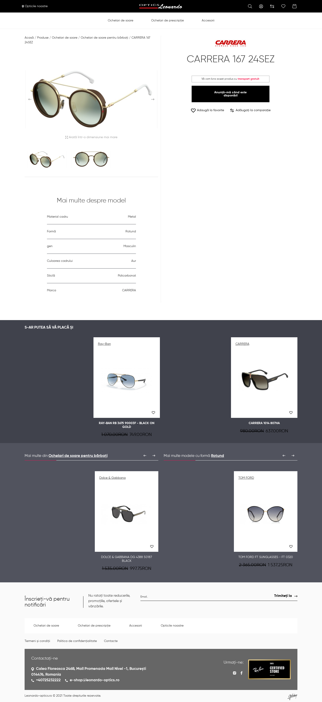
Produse (43, 37)
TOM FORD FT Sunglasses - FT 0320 (265, 557)
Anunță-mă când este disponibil (230, 94)
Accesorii (208, 20)
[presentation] (144, 455)
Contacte (111, 641)
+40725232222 (48, 680)
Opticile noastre (35, 6)
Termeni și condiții (37, 641)
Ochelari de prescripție (167, 20)
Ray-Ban (104, 344)
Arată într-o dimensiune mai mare (91, 137)
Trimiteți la (283, 596)
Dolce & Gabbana (112, 477)
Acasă (29, 37)
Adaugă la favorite (207, 110)
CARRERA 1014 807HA (264, 423)
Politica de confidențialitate (77, 641)
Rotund (217, 456)
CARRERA (242, 344)
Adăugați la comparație (250, 110)
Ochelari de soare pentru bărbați (104, 37)
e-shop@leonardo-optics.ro (94, 680)
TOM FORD (246, 477)
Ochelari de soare (120, 20)
